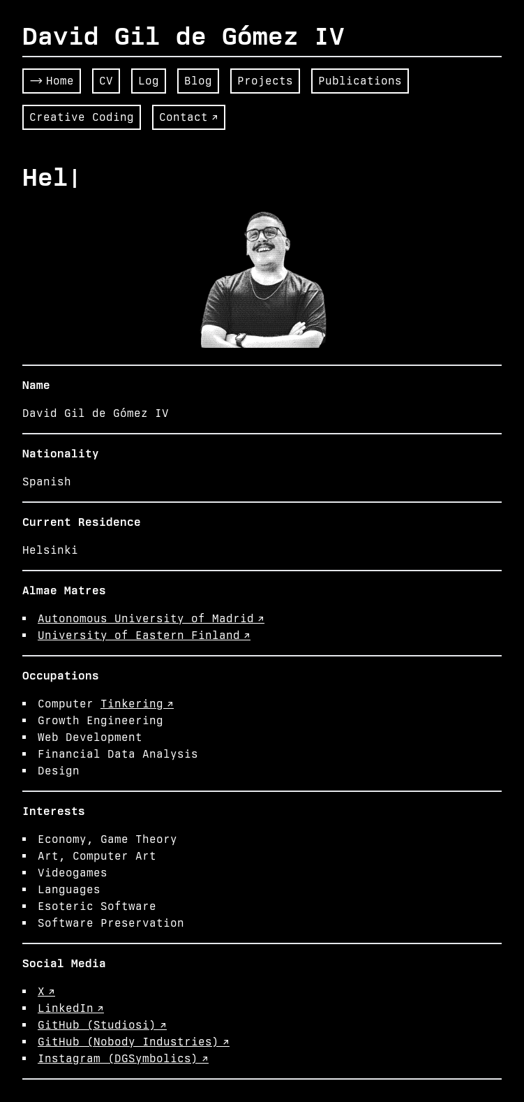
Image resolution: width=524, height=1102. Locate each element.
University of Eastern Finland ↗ (144, 635)
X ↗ (46, 991)
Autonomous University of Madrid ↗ (151, 618)
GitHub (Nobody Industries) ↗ (134, 1041)
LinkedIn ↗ (71, 1008)
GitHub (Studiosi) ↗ (102, 1024)
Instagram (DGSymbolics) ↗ (123, 1058)
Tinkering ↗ (137, 703)
